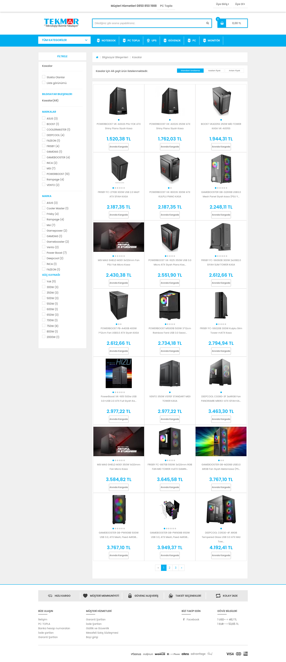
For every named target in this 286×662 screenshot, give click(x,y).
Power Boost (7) (57, 253)
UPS (151, 40)
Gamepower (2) (57, 231)
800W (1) (52, 331)
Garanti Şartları (48, 637)
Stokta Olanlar (56, 77)
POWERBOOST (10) (58, 174)
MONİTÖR (211, 40)
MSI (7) (51, 168)
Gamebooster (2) (58, 242)
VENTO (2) (53, 185)
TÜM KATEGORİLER (54, 40)
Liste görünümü (57, 83)
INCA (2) (52, 163)
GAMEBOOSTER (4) (58, 157)
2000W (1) (53, 337)
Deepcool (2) (55, 258)
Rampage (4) (55, 179)
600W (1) (52, 309)
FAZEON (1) (53, 140)
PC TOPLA (131, 40)
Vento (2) (53, 247)
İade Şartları (93, 624)
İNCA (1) (52, 264)
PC (191, 40)
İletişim (42, 619)
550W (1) (52, 304)
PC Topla (166, 6)
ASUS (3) (52, 118)
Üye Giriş (222, 4)
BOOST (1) (53, 124)
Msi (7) (51, 225)
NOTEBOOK (106, 40)
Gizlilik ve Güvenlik (97, 628)
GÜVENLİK (172, 40)
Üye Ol (240, 4)
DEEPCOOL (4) (56, 135)
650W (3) (53, 315)
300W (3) (52, 287)
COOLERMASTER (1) (58, 129)
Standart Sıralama (190, 70)
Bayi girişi (92, 637)
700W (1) (52, 320)
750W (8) (52, 326)
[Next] (182, 568)
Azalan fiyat (214, 70)
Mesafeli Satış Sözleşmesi (102, 633)
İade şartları (45, 633)
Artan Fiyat (234, 70)
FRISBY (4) (53, 146)
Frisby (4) (53, 214)
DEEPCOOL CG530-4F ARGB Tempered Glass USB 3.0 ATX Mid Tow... (221, 537)
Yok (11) (51, 281)
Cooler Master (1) (58, 208)
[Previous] (158, 568)
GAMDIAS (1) (54, 152)
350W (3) (52, 293)
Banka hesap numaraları (54, 628)
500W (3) (53, 298)
